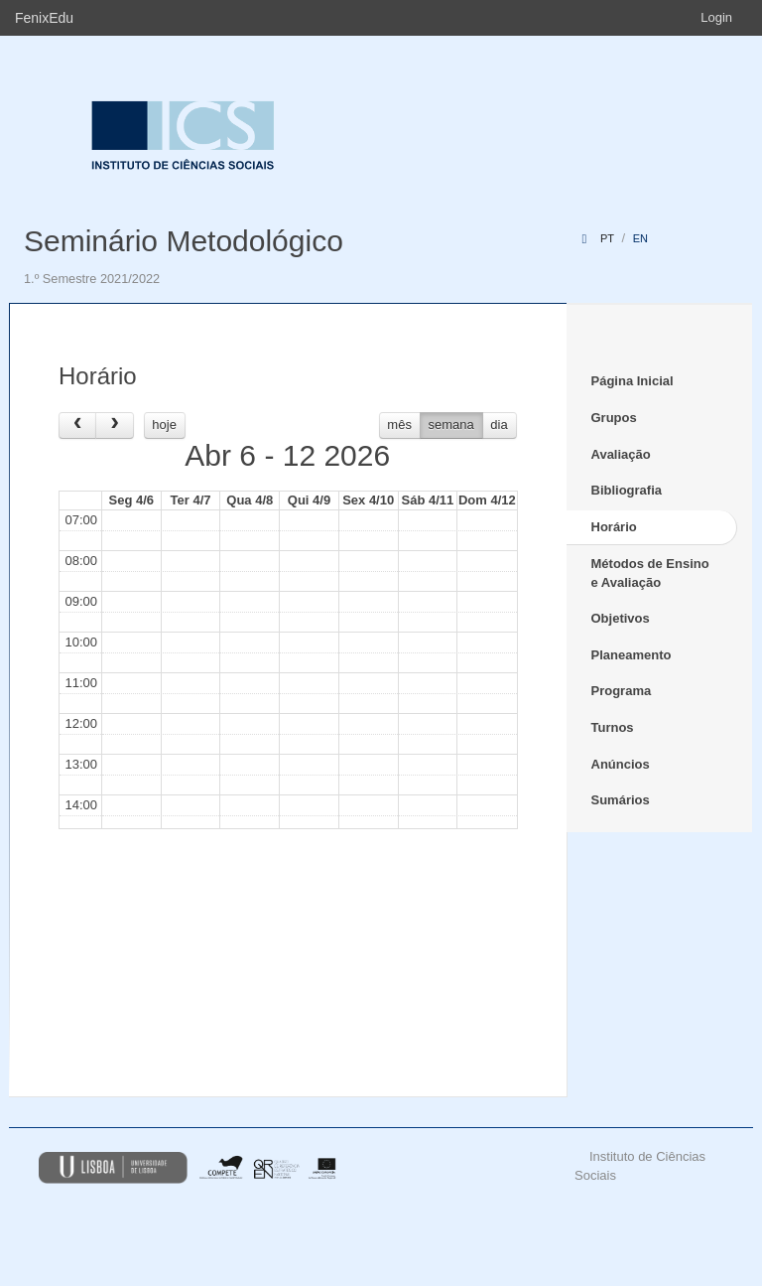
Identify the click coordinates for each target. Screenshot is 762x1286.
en (640, 238)
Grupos (614, 417)
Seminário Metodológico (183, 240)
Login (716, 17)
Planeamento (631, 654)
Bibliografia (627, 490)
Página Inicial (632, 380)
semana (451, 424)
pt (607, 238)
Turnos (612, 727)
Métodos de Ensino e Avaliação (650, 573)
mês (399, 424)
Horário (614, 526)
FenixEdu (44, 18)
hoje (164, 424)
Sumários (620, 799)
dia (498, 424)
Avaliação (621, 454)
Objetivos (620, 618)
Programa (621, 690)
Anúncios (620, 764)
